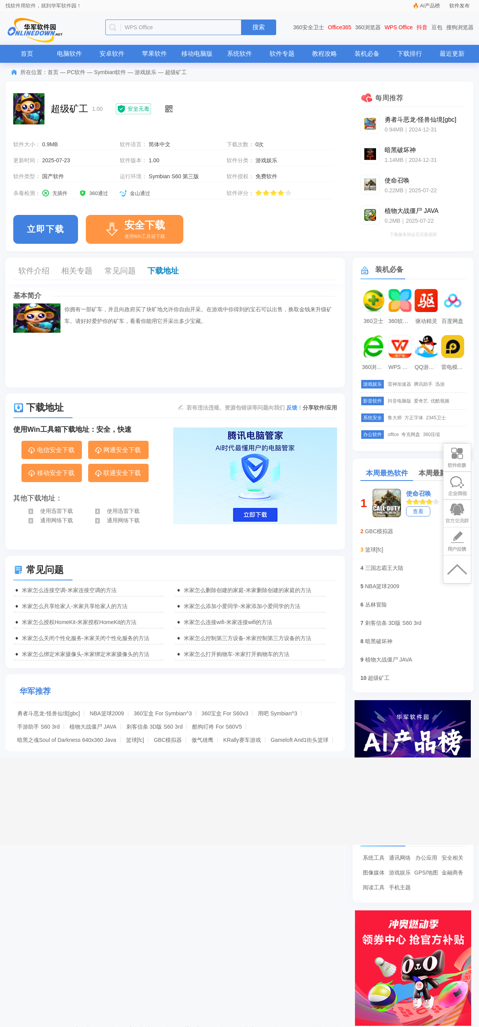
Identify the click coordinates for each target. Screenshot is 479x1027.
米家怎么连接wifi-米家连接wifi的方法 (228, 622)
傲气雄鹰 (202, 740)
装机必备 (367, 53)
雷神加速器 (399, 384)
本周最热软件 (387, 473)
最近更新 (452, 53)
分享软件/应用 (320, 407)
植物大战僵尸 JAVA (93, 726)
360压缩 (431, 434)
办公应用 (426, 858)
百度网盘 (452, 321)
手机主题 (400, 887)
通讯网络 (400, 858)
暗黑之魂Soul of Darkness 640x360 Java (66, 740)
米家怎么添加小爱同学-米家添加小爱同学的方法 (242, 606)
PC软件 (76, 72)
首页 (27, 53)
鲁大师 (395, 417)
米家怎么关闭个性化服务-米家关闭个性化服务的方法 (85, 638)
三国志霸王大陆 (384, 568)
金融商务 (452, 872)
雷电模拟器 (453, 367)
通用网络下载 (50, 520)
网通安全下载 (117, 450)
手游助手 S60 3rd (38, 726)
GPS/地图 (426, 872)
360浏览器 (368, 27)
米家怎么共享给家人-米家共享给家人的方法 (75, 606)
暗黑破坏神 (378, 641)
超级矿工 (379, 678)
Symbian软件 (110, 72)
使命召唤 (418, 493)
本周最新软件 (440, 473)
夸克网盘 (410, 434)
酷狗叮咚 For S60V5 (217, 726)
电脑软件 (69, 53)
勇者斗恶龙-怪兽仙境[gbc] (48, 713)
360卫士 (373, 321)
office (393, 434)
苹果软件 (154, 53)
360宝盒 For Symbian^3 (163, 713)
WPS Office (399, 27)
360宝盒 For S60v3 (225, 713)
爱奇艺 (421, 401)
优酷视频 (440, 401)
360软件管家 (401, 321)
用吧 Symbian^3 (277, 713)
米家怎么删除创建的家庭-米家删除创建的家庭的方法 (247, 590)
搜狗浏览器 (460, 27)
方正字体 (413, 417)
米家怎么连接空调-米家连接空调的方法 (69, 590)
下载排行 (409, 53)
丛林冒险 (376, 604)
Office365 (339, 27)
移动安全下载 (51, 473)
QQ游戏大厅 (427, 367)
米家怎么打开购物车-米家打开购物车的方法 (236, 654)
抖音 (422, 27)
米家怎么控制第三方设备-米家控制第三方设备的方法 (247, 638)
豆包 (436, 27)
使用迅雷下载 (50, 511)
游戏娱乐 (145, 72)
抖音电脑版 (399, 401)
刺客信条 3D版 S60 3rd (154, 726)
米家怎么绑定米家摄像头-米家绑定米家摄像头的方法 (85, 654)
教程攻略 (324, 53)
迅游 (440, 384)
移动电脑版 (197, 53)
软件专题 (282, 53)
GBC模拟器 (168, 740)
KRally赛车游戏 (242, 740)
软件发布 (459, 6)
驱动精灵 (426, 321)
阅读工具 (374, 887)
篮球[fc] (135, 740)
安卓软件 (111, 53)
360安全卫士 (308, 27)
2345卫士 (436, 417)
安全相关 (452, 858)
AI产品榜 (430, 6)
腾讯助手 (423, 384)
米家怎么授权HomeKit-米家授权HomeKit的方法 (79, 622)
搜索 (258, 27)
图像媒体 (374, 872)
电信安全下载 (51, 450)
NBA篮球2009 (107, 713)
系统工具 (374, 858)
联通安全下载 (117, 473)
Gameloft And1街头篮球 (300, 740)
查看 (418, 511)
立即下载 (45, 229)
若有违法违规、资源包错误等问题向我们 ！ (244, 407)
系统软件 (239, 53)
